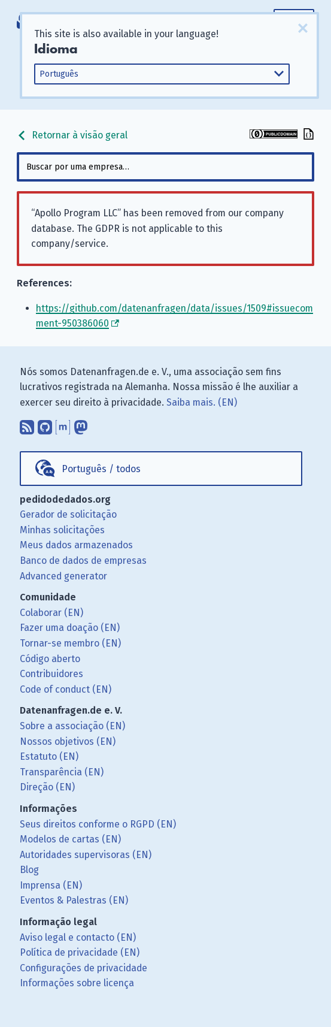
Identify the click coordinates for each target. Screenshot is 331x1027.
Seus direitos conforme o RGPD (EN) (98, 824)
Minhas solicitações (62, 530)
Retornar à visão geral (72, 135)
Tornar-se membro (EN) (70, 643)
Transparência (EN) (62, 772)
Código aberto (50, 658)
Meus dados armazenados (76, 545)
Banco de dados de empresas (83, 560)
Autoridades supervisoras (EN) (85, 854)
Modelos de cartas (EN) (70, 839)
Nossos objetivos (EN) (68, 741)
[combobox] (166, 167)
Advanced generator (63, 576)
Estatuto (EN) (49, 756)
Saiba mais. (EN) (201, 402)
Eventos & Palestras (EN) (74, 900)
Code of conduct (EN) (65, 689)
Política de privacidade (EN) (79, 952)
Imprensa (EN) (51, 885)
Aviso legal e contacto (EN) (78, 937)
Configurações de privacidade (83, 968)
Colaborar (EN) (51, 612)
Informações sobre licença (77, 983)
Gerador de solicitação (68, 514)
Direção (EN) (47, 787)
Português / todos (101, 469)
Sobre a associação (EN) (72, 726)
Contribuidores (51, 673)
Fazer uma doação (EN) (70, 627)
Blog (29, 869)
